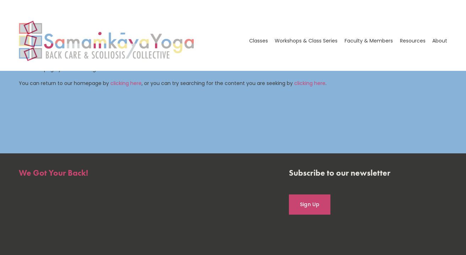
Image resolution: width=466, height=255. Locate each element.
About (439, 40)
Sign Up (310, 204)
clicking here (126, 83)
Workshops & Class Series (306, 40)
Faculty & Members (369, 40)
